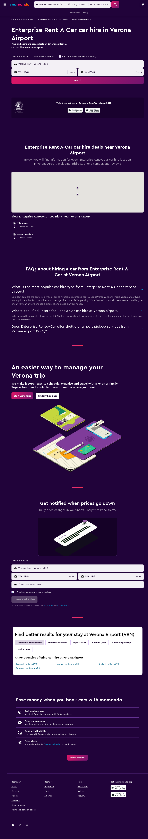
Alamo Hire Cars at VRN (70, 675)
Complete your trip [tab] (124, 654)
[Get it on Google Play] (76, 122)
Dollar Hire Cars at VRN (110, 675)
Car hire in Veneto (47, 19)
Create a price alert (55, 756)
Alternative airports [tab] (60, 654)
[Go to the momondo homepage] (19, 4)
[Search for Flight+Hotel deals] (5, 32)
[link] (25, 407)
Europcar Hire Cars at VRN (30, 679)
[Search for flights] (5, 13)
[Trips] (5, 40)
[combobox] (22, 56)
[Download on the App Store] (94, 122)
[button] (5, 4)
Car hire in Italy (30, 19)
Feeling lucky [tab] (26, 661)
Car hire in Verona (64, 19)
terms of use (51, 617)
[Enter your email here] (81, 596)
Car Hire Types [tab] (102, 654)
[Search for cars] (5, 26)
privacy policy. (66, 617)
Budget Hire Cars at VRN (29, 675)
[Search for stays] (5, 19)
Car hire (17, 19)
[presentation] (94, 121)
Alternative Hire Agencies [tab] (32, 654)
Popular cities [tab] (82, 654)
